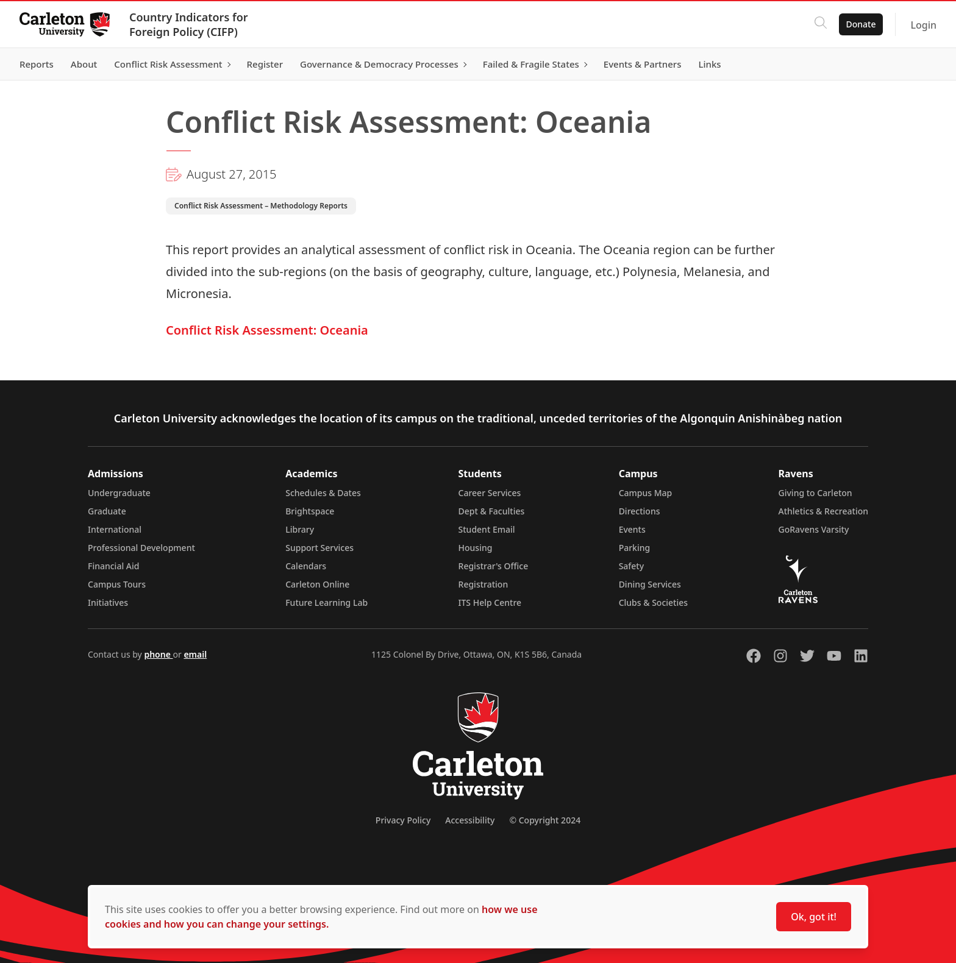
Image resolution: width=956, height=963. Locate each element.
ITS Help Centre (490, 602)
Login (923, 25)
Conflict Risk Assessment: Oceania (267, 330)
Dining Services (650, 584)
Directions (639, 511)
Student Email (486, 529)
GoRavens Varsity (814, 529)
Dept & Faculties (491, 511)
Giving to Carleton (815, 493)
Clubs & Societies (653, 602)
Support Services (319, 547)
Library (299, 529)
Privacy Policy (403, 820)
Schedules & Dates (323, 493)
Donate (861, 24)
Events (632, 529)
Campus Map (645, 493)
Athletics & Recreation (823, 511)
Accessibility (469, 820)
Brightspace (309, 511)
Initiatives (108, 602)
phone (158, 654)
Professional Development (141, 547)
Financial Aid (113, 566)
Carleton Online (317, 584)
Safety (631, 566)
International (114, 529)
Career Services (489, 493)
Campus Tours (117, 584)
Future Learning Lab (326, 602)
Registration (483, 584)
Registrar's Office (493, 566)
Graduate (107, 511)
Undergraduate (119, 493)
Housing (475, 547)
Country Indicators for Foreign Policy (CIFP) (188, 24)
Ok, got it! (813, 916)
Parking (635, 547)
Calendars (305, 566)
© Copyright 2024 (544, 820)
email (195, 654)
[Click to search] (820, 24)
